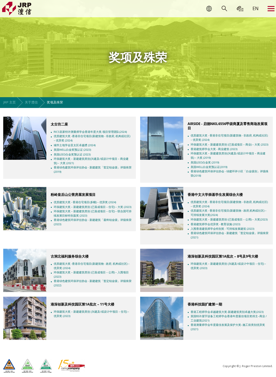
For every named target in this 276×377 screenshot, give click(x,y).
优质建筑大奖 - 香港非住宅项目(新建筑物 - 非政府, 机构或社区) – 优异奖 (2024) (229, 137)
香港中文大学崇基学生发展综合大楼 (215, 194)
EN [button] (255, 8)
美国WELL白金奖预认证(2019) (209, 167)
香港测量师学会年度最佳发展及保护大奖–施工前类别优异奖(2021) (228, 327)
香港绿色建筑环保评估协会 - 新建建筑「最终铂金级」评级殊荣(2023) (93, 222)
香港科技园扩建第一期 (205, 304)
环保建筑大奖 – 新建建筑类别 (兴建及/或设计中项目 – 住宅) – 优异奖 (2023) (228, 266)
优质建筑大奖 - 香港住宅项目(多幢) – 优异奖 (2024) (85, 202)
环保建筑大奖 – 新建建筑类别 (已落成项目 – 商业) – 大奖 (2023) (229, 144)
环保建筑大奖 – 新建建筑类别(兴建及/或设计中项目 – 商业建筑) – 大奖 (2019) (228, 155)
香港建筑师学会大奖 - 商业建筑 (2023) (214, 149)
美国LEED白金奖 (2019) (205, 162)
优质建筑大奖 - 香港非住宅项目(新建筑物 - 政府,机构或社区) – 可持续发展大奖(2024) (229, 213)
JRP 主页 (9, 102)
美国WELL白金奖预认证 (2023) (72, 150)
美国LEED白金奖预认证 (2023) (72, 154)
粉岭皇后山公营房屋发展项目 (73, 194)
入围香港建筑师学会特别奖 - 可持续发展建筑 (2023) (222, 229)
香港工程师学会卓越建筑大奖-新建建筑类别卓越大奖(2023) (227, 312)
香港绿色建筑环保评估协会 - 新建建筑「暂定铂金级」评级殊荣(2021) (229, 235)
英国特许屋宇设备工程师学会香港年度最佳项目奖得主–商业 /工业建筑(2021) (229, 318)
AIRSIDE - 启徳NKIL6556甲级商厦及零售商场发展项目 (227, 126)
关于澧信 (31, 102)
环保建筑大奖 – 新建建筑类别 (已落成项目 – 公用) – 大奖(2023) (229, 219)
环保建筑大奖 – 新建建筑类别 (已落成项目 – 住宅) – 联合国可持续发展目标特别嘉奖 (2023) (93, 213)
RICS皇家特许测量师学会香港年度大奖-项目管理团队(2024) (90, 132)
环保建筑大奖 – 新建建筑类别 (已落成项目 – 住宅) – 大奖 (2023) (92, 207)
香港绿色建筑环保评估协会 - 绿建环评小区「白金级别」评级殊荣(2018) (229, 173)
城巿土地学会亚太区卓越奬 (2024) (75, 145)
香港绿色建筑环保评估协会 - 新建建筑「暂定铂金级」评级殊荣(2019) (93, 169)
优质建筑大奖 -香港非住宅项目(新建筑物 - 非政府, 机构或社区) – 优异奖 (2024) (92, 138)
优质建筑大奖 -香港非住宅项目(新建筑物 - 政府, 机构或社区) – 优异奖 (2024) (92, 266)
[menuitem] (255, 8)
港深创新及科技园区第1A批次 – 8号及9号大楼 (223, 256)
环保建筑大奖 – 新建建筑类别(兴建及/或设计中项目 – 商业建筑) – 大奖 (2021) (91, 161)
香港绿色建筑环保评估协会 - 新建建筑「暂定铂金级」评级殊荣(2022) (93, 283)
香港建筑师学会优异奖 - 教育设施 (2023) (215, 224)
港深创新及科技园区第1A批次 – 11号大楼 (82, 304)
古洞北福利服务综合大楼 (70, 256)
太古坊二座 (59, 124)
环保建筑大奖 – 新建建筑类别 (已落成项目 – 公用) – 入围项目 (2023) (91, 274)
